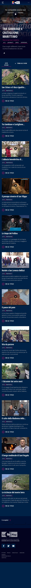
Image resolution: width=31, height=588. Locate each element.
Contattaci (4, 557)
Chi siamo (4, 552)
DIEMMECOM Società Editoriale (10, 540)
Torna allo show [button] (21, 63)
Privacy (9, 552)
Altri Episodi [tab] (6, 64)
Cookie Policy (15, 552)
